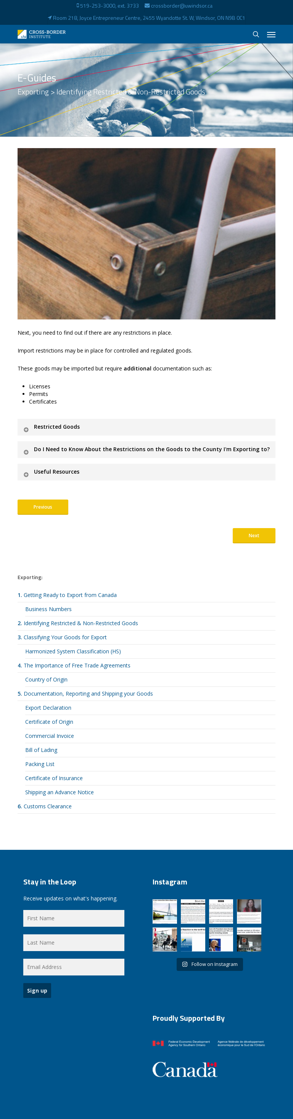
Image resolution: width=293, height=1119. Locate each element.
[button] (271, 34)
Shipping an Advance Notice (59, 792)
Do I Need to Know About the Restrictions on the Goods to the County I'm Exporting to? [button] (146, 449)
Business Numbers (48, 609)
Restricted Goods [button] (51, 426)
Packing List (40, 764)
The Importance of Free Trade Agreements (74, 665)
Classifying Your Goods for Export (62, 637)
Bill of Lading (41, 749)
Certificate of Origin (49, 721)
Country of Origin (46, 679)
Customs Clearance (45, 806)
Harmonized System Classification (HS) (73, 651)
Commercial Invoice (49, 735)
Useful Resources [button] (51, 471)
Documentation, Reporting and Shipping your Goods (85, 693)
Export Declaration (48, 707)
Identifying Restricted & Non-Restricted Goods (78, 623)
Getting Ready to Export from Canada (67, 595)
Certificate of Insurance (54, 778)
